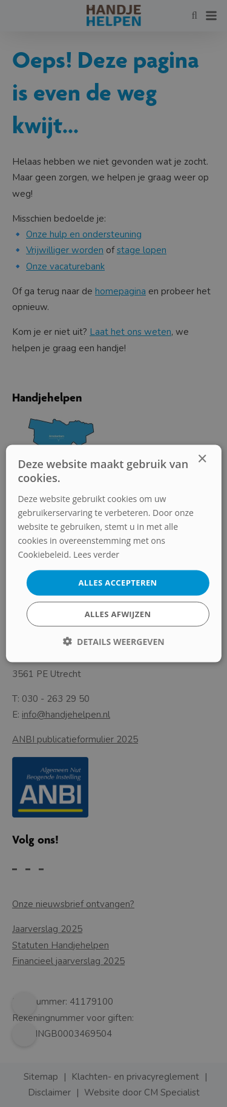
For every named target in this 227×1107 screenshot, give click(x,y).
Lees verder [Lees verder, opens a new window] (96, 554)
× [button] (201, 459)
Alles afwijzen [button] (118, 613)
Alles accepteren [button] (117, 582)
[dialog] (113, 553)
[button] (113, 641)
